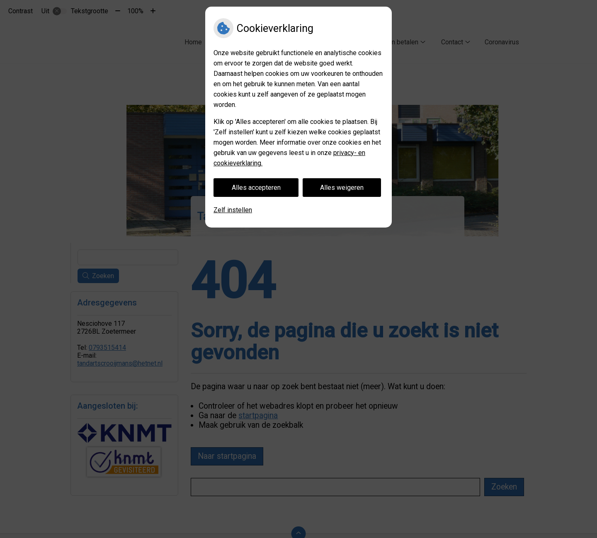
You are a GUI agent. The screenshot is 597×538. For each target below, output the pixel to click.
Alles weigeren (342, 187)
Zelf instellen (233, 210)
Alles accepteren (256, 187)
